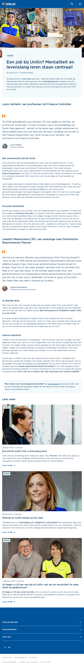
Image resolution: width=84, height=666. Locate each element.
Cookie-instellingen (9, 662)
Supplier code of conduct (28, 662)
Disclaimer (33, 657)
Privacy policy (46, 662)
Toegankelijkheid (20, 657)
